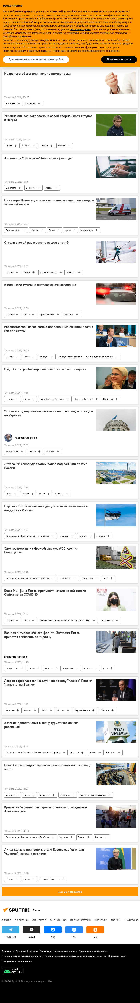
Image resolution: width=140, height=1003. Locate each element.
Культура (100, 920)
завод (42, 493)
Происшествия (13, 230)
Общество (31, 103)
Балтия (32, 451)
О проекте (8, 951)
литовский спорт (48, 272)
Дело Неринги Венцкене (52, 399)
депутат (101, 536)
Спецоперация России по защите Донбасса (27, 536)
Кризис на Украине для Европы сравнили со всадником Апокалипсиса (45, 809)
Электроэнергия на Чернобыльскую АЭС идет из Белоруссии (41, 550)
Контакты (32, 951)
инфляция (68, 668)
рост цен (87, 668)
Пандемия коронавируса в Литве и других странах (65, 620)
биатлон (71, 272)
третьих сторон (62, 18)
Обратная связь (117, 956)
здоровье (10, 103)
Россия (44, 145)
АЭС (106, 578)
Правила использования (93, 951)
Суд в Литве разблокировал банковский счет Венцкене (45, 369)
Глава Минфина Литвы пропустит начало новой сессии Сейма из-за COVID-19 (45, 593)
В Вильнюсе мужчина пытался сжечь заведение (40, 285)
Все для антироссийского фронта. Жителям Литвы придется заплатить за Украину (42, 635)
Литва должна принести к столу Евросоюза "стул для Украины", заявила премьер (44, 852)
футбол (61, 145)
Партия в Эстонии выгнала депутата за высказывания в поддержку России (46, 508)
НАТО (44, 710)
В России (30, 187)
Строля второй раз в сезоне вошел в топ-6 (36, 243)
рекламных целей (80, 29)
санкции (44, 356)
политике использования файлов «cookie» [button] (103, 15)
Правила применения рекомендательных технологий (74, 956)
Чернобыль (87, 578)
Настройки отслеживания (17, 961)
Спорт (9, 145)
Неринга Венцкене (83, 399)
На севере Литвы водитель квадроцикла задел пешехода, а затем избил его (49, 202)
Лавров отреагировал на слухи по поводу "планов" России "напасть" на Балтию (48, 683)
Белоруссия (65, 578)
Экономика (58, 920)
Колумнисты (12, 451)
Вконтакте (11, 187)
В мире (81, 837)
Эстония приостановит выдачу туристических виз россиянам (41, 725)
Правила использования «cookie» (21, 956)
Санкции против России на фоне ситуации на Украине (85, 356)
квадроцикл (87, 230)
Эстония (50, 451)
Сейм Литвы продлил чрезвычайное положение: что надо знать (47, 767)
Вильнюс (69, 314)
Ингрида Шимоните (50, 879)
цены (105, 668)
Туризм (116, 920)
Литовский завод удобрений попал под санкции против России (45, 466)
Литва (52, 230)
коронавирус (107, 620)
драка (68, 230)
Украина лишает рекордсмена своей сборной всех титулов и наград (48, 118)
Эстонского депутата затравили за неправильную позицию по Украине (48, 413)
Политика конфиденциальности (58, 951)
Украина (26, 145)
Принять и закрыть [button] (119, 59)
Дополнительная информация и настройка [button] (36, 59)
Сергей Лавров (82, 710)
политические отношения (93, 794)
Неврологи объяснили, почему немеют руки (37, 74)
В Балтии (64, 536)
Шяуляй (34, 230)
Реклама (20, 951)
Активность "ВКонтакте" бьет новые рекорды (38, 158)
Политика (108, 399)
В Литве (9, 272)
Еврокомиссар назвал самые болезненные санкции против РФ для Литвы (48, 329)
